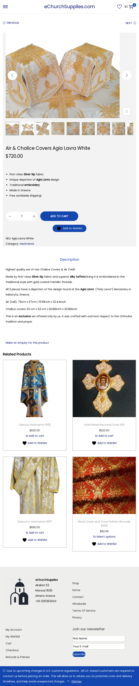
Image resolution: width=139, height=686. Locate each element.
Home (76, 590)
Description (69, 259)
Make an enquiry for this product (27, 342)
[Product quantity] (22, 216)
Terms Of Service (84, 610)
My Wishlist (13, 636)
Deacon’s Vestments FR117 (34, 521)
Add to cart (59, 216)
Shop (75, 583)
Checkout (12, 650)
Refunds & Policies (18, 657)
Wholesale (79, 604)
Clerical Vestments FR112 (35, 424)
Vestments (27, 244)
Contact (78, 597)
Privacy (77, 617)
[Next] (126, 75)
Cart (9, 643)
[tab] (69, 259)
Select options (104, 536)
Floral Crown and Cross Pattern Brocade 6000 (104, 523)
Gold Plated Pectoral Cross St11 (104, 424)
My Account (14, 629)
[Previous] (12, 75)
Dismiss (74, 681)
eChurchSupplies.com (69, 6)
